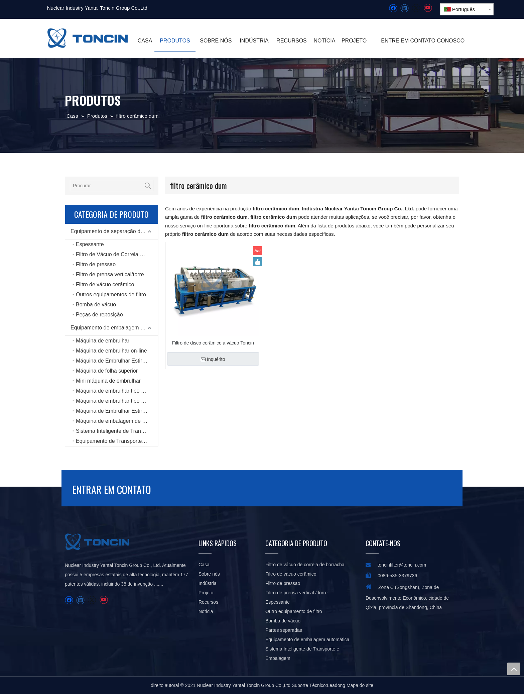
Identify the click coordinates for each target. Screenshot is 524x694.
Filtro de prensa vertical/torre (110, 274)
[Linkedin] (404, 8)
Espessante (90, 244)
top (513, 669)
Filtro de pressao (96, 264)
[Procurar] (106, 185)
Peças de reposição (99, 314)
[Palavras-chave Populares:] (147, 185)
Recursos (208, 602)
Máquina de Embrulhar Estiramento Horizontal (117, 411)
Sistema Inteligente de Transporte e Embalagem (117, 431)
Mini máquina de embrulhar (108, 381)
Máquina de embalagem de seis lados (117, 421)
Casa (204, 564)
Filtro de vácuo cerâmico (105, 284)
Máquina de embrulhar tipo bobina (116, 391)
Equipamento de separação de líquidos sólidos (114, 231)
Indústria (208, 583)
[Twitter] (416, 8)
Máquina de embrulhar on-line (111, 351)
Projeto (206, 592)
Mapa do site (360, 685)
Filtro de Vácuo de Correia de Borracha (117, 254)
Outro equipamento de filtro (293, 611)
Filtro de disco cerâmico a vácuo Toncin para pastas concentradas (213, 342)
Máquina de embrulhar (102, 340)
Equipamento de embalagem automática (114, 327)
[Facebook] (393, 8)
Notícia (206, 611)
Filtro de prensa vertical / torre (296, 592)
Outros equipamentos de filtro (111, 294)
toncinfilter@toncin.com (402, 565)
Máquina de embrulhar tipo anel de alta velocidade (117, 401)
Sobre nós (209, 574)
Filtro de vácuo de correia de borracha (305, 564)
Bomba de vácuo (96, 304)
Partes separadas (283, 630)
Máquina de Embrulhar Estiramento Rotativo (117, 361)
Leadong (336, 685)
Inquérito (213, 359)
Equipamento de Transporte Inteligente (117, 441)
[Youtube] (427, 8)
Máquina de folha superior (107, 371)
